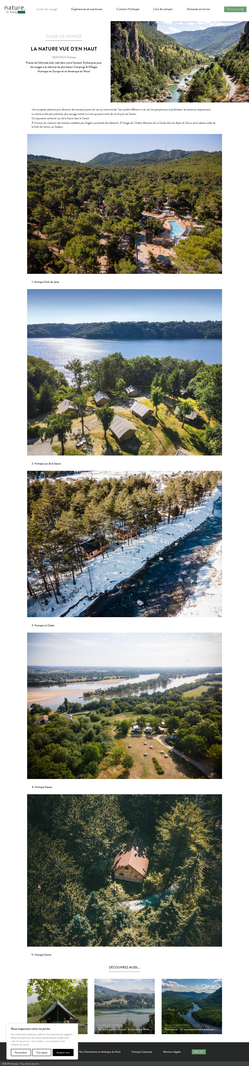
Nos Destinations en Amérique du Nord (99, 1052)
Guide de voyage (47, 9)
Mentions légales (172, 1052)
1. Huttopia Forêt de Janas (45, 282)
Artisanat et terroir (198, 9)
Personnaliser (21, 1052)
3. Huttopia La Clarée (43, 625)
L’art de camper (163, 9)
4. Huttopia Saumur (42, 787)
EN (201, 1051)
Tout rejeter (42, 1052)
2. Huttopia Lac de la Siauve (46, 463)
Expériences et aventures (86, 9)
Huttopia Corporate (141, 1052)
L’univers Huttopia (127, 9)
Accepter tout (63, 1052)
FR (196, 1051)
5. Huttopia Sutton (41, 955)
